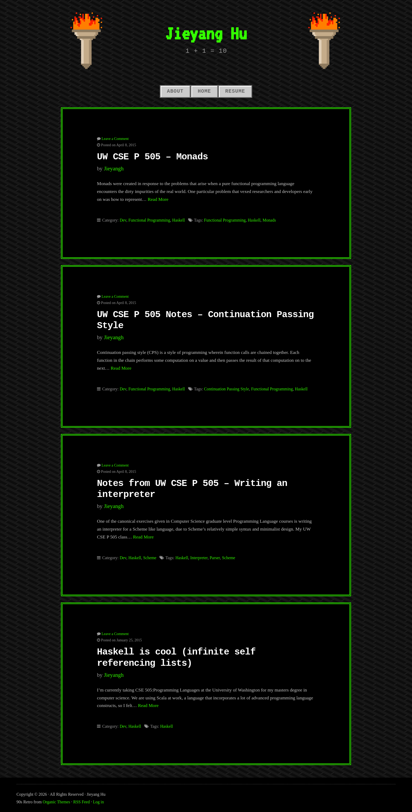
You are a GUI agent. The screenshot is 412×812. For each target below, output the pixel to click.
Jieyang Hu (206, 33)
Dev (123, 220)
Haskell (178, 220)
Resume (235, 91)
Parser (215, 558)
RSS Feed (81, 802)
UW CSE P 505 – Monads (152, 157)
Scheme (149, 558)
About (175, 91)
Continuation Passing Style (226, 389)
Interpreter (199, 558)
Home (204, 91)
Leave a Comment (115, 139)
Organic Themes (56, 802)
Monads (269, 220)
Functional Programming (149, 220)
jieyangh (113, 168)
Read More (158, 199)
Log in (98, 802)
